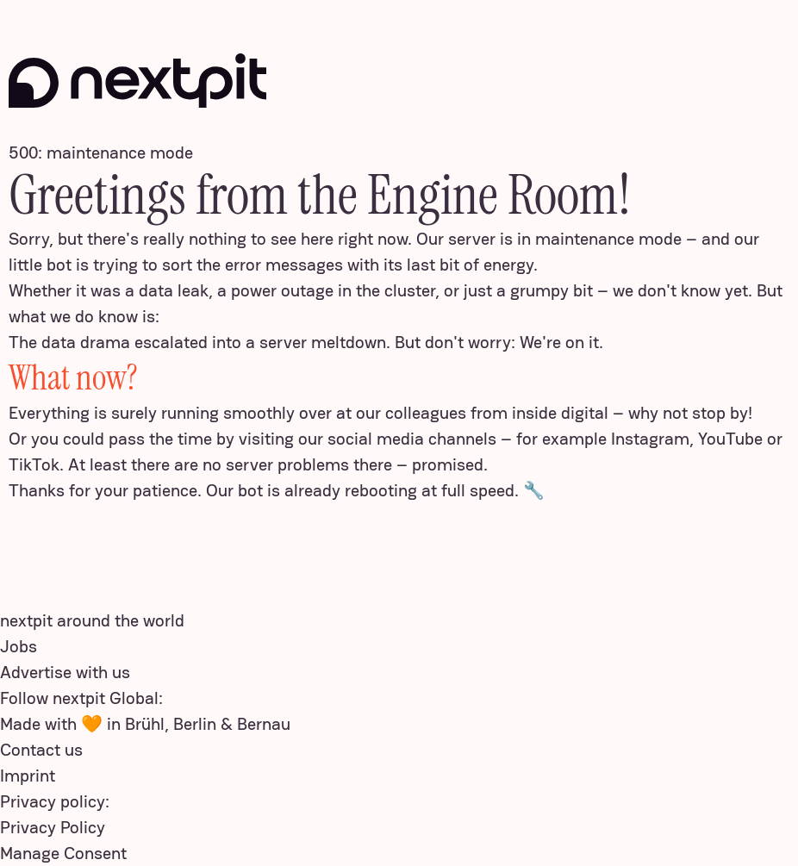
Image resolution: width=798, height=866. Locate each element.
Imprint (27, 775)
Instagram (650, 438)
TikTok (34, 464)
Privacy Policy (52, 827)
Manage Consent (63, 853)
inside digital (560, 413)
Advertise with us (65, 672)
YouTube (730, 438)
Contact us (41, 749)
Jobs (18, 646)
